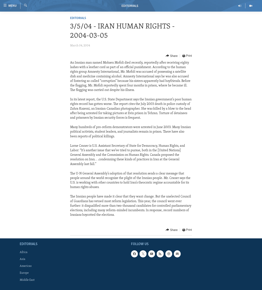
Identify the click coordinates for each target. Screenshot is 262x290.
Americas (26, 266)
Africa (23, 252)
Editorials (78, 18)
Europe (24, 273)
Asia (22, 259)
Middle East (27, 280)
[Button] (172, 55)
